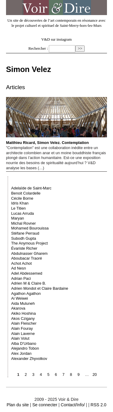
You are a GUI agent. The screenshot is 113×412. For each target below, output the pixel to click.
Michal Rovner (23, 223)
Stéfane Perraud (25, 233)
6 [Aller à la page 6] (56, 374)
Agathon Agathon (26, 293)
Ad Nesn (18, 268)
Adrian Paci (21, 278)
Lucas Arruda (22, 213)
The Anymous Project (29, 243)
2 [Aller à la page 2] (26, 374)
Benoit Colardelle (25, 193)
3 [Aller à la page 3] (33, 374)
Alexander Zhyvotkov (29, 358)
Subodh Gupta (23, 238)
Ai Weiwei (19, 298)
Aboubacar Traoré (26, 258)
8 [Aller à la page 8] (71, 374)
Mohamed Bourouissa (30, 228)
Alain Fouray (22, 328)
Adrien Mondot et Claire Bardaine (39, 288)
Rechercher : (38, 48)
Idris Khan (20, 203)
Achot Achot (21, 263)
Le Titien (18, 208)
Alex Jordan (21, 353)
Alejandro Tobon (25, 348)
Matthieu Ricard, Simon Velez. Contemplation (56, 121)
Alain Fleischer (23, 323)
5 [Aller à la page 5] (48, 374)
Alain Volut (20, 338)
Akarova (18, 308)
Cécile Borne (22, 198)
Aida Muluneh (23, 303)
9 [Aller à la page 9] (78, 374)
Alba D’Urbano (23, 343)
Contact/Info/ (73, 404)
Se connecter (44, 404)
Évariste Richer (24, 248)
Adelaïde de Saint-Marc (31, 188)
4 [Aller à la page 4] (41, 374)
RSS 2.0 (98, 404)
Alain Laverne (23, 333)
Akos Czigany (23, 318)
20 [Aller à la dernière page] (95, 374)
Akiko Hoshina (23, 313)
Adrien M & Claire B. (28, 283)
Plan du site (18, 404)
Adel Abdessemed (26, 273)
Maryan (17, 218)
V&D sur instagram (56, 39)
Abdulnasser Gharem (29, 253)
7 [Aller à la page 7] (63, 374)
